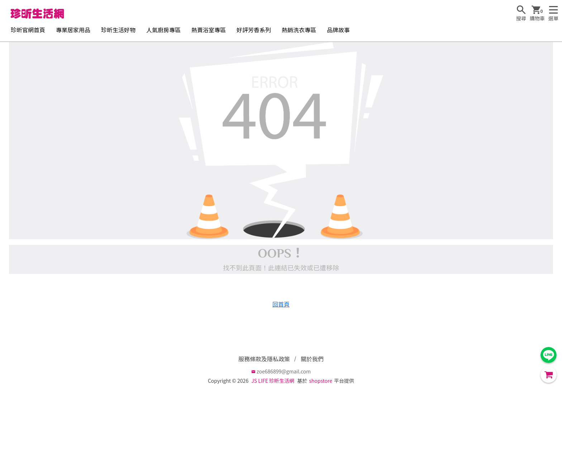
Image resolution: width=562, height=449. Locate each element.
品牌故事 (338, 29)
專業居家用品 (73, 29)
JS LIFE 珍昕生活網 (272, 380)
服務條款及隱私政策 (264, 358)
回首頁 (281, 304)
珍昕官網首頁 (28, 29)
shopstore (320, 380)
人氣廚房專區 (163, 29)
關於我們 (312, 358)
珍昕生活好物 (118, 29)
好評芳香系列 (254, 29)
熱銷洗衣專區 (299, 29)
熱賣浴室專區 (208, 29)
